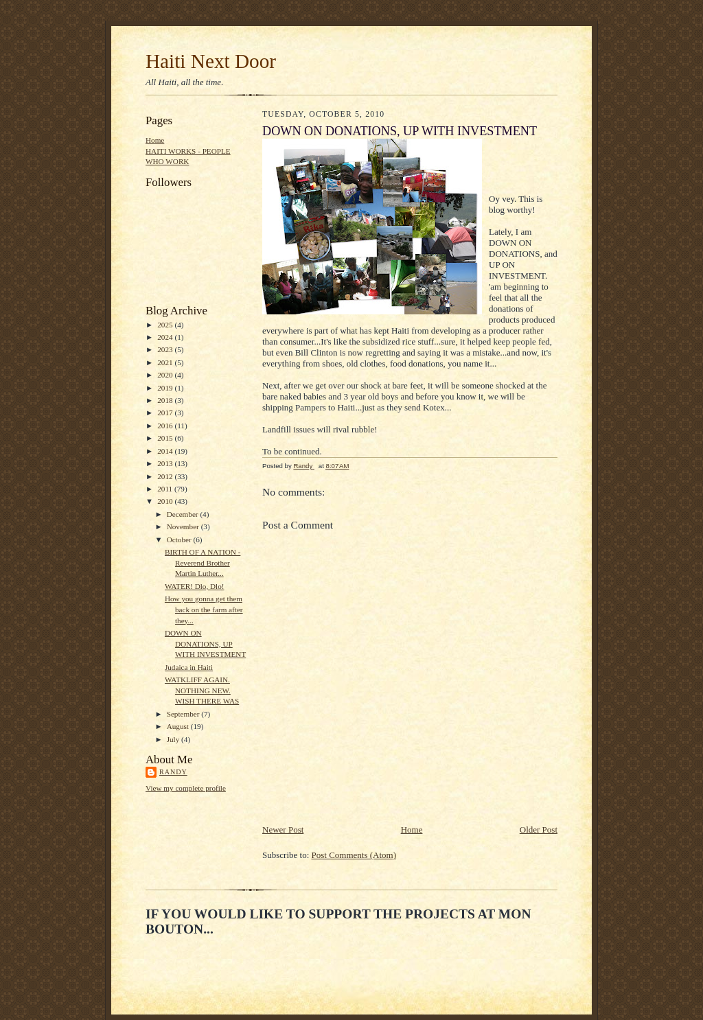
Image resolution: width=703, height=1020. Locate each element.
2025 (165, 325)
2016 (165, 425)
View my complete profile (186, 788)
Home (155, 140)
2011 (165, 489)
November (184, 526)
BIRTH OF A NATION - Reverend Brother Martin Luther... (202, 562)
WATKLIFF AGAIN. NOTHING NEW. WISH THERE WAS (202, 690)
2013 (165, 463)
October (180, 539)
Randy (173, 772)
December (183, 514)
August (179, 726)
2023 (165, 349)
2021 (165, 362)
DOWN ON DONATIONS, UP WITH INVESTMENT (205, 643)
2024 (165, 337)
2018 (165, 400)
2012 (165, 476)
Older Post (538, 829)
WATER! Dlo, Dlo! (194, 586)
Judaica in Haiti (189, 667)
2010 (165, 501)
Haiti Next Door (211, 61)
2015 (165, 438)
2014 (165, 451)
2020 (165, 375)
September (184, 714)
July (174, 739)
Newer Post (282, 829)
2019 (165, 388)
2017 (165, 412)
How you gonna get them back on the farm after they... (204, 609)
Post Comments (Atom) (354, 855)
